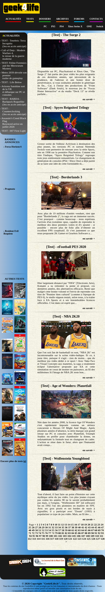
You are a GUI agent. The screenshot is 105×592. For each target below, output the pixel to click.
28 (39, 527)
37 (69, 527)
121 (70, 538)
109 (92, 535)
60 (69, 530)
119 (61, 538)
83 (69, 533)
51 (39, 530)
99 (47, 535)
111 (101, 535)
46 (99, 527)
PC (45, 26)
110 (97, 535)
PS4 (62, 26)
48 (30, 530)
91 (96, 533)
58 (63, 530)
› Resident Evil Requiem (11, 232)
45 (96, 527)
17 (79, 524)
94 (30, 535)
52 (43, 530)
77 (49, 533)
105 (74, 535)
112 (30, 538)
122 (75, 538)
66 (89, 530)
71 (30, 533)
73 (36, 533)
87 (82, 533)
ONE (89, 26)
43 (89, 527)
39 (76, 527)
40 (79, 527)
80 (59, 533)
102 (60, 535)
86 (79, 533)
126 (93, 538)
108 (88, 535)
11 (59, 524)
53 (46, 530)
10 (56, 524)
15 (72, 524)
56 (56, 530)
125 (89, 538)
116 (48, 538)
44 (92, 527)
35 (63, 527)
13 (65, 524)
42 (86, 527)
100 (51, 535)
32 (53, 527)
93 (102, 533)
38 (72, 527)
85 (76, 533)
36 (66, 527)
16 (75, 524)
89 (89, 533)
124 (84, 538)
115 (43, 538)
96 (37, 535)
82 (66, 533)
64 (82, 530)
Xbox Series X (75, 26)
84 (72, 533)
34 (59, 527)
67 (92, 530)
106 (79, 535)
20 (89, 524)
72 (33, 533)
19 (85, 524)
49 (33, 530)
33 (56, 527)
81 (63, 533)
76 (46, 533)
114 (39, 538)
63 (79, 530)
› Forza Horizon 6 (12, 146)
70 (102, 530)
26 (33, 527)
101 (56, 535)
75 (43, 533)
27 (36, 527)
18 (82, 524)
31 (49, 527)
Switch (99, 26)
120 (66, 538)
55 (53, 530)
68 (96, 530)
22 (95, 524)
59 (66, 530)
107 (83, 535)
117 (52, 538)
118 (57, 538)
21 (92, 524)
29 (43, 527)
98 (43, 535)
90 (92, 533)
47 (102, 527)
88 (86, 533)
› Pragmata (9, 189)
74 (39, 533)
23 (98, 524)
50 (36, 530)
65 (86, 530)
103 (65, 535)
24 (102, 524)
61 (72, 530)
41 (82, 527)
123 (79, 538)
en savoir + (89, 99)
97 (40, 535)
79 (56, 533)
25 (30, 527)
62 (76, 530)
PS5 (53, 26)
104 (69, 535)
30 (46, 527)
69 (99, 530)
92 (99, 533)
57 (59, 530)
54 (49, 530)
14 (69, 524)
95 (33, 535)
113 (34, 538)
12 (62, 524)
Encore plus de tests (13, 461)
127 (98, 538)
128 (103, 538)
